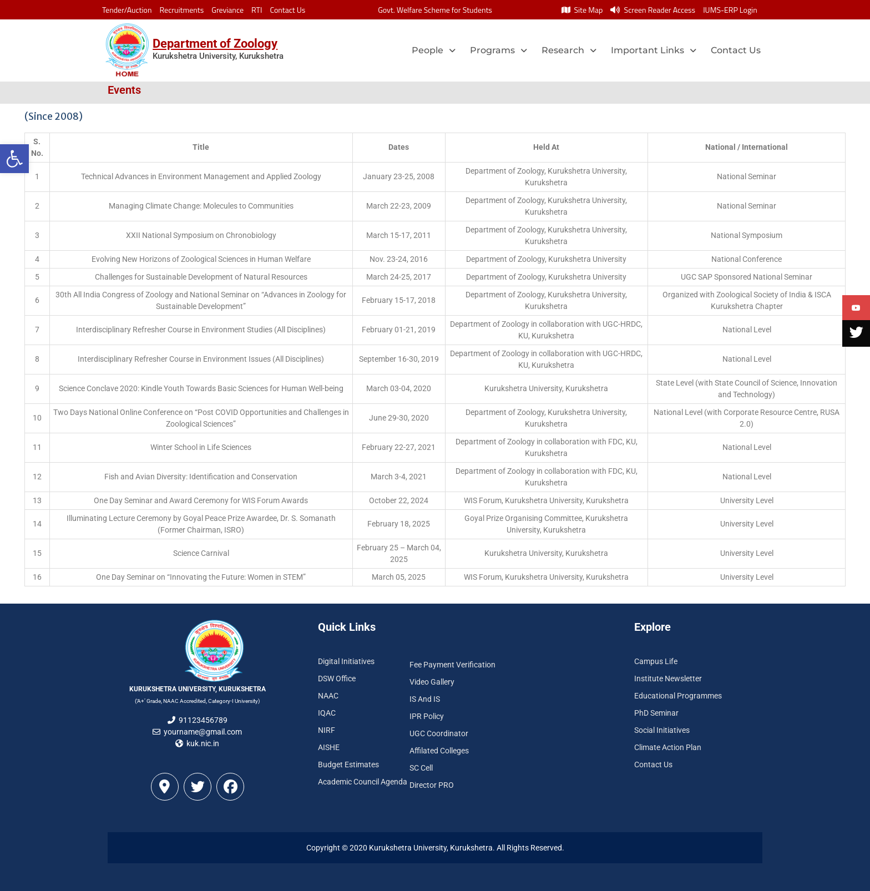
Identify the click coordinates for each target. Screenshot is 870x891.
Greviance (227, 10)
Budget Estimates (348, 764)
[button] (14, 158)
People (434, 50)
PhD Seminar (656, 712)
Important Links (653, 50)
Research (569, 50)
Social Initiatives (662, 730)
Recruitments (182, 10)
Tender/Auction (126, 10)
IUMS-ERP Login (730, 10)
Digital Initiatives (346, 661)
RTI (256, 10)
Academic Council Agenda (362, 781)
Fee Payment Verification (452, 664)
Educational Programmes (678, 695)
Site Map (582, 10)
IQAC (327, 712)
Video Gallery (431, 681)
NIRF (326, 730)
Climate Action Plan (667, 747)
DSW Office (337, 678)
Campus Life (655, 661)
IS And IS (424, 699)
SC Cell (421, 767)
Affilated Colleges (439, 750)
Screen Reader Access (652, 10)
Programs (498, 50)
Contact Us (287, 10)
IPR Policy (426, 716)
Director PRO (431, 785)
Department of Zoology (215, 43)
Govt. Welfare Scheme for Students (435, 10)
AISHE (329, 747)
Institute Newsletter (668, 678)
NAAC (328, 695)
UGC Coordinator (438, 733)
